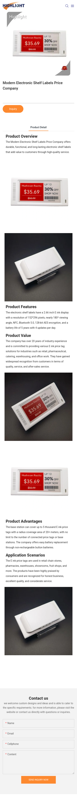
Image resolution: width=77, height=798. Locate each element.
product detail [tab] (38, 127)
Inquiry (13, 108)
